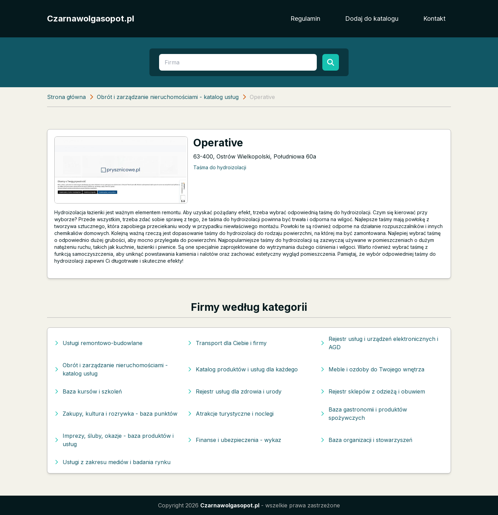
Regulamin (305, 18)
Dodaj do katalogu (371, 18)
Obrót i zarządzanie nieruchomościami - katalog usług (168, 96)
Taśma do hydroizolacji (219, 167)
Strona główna (66, 96)
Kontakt (434, 18)
